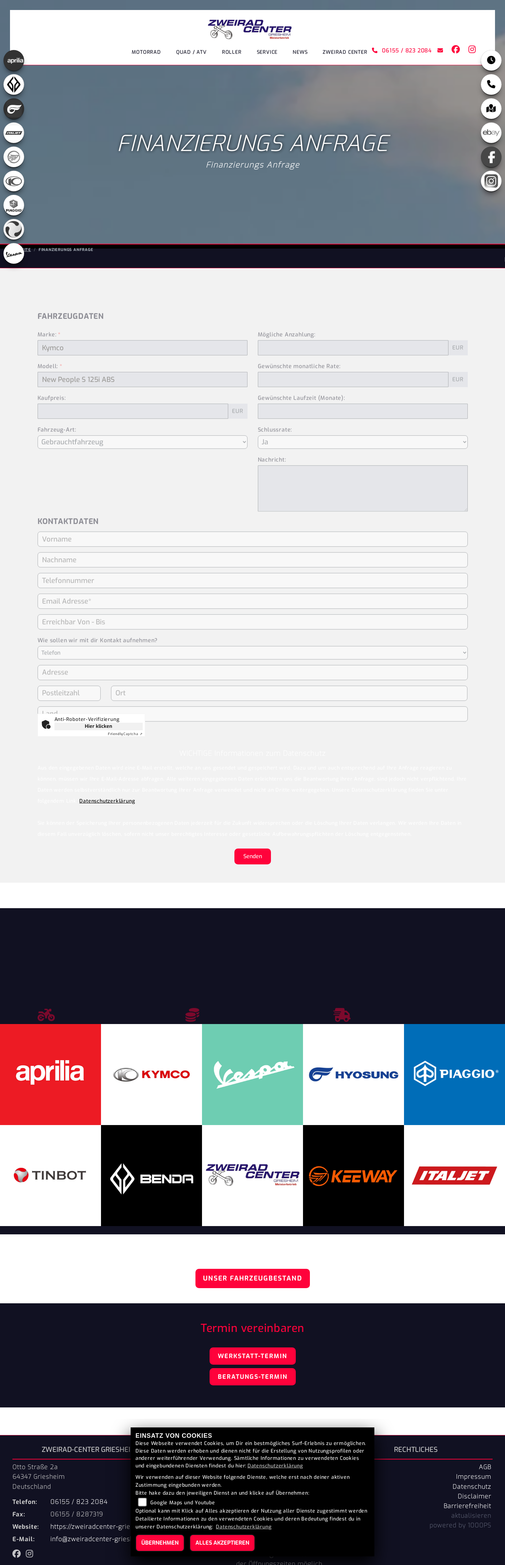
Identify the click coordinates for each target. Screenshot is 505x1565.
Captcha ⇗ (125, 734)
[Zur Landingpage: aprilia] (13, 60)
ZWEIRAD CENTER (345, 53)
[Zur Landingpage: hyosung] (13, 108)
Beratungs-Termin (252, 1377)
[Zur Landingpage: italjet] (13, 132)
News (300, 53)
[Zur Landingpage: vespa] (13, 253)
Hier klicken (98, 726)
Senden (252, 856)
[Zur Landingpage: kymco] (13, 181)
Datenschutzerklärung (107, 801)
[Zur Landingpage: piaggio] (13, 205)
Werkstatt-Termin (252, 1356)
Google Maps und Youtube (182, 1502)
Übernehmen (160, 1542)
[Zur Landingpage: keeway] (13, 157)
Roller (232, 53)
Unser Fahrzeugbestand (252, 1278)
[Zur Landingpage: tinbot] (13, 229)
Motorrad (146, 53)
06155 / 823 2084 (401, 51)
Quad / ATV (191, 53)
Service (267, 53)
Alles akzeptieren (222, 1542)
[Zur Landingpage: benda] (13, 84)
